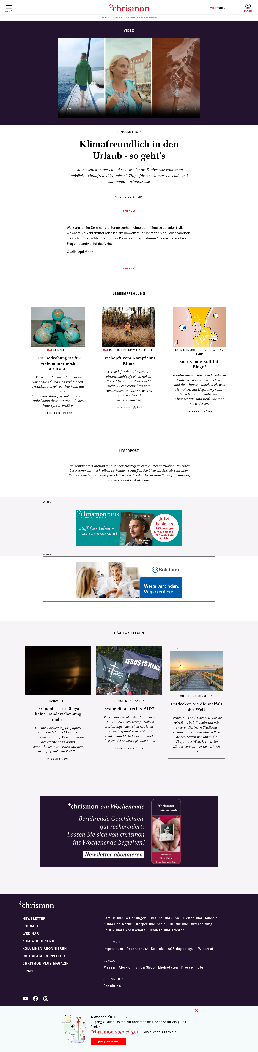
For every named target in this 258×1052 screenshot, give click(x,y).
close (196, 1010)
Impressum (113, 949)
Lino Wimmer (123, 407)
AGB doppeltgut (181, 949)
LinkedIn (136, 480)
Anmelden (248, 8)
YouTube (25, 998)
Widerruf (206, 949)
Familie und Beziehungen (125, 918)
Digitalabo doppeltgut (45, 956)
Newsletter (34, 919)
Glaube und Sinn (165, 918)
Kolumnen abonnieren (45, 948)
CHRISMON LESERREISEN (196, 696)
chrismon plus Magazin (46, 963)
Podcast (31, 926)
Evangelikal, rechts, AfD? (129, 709)
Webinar (31, 934)
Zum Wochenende (40, 941)
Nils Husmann (52, 412)
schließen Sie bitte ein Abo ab (150, 470)
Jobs (200, 967)
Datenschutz (137, 949)
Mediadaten (168, 967)
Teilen (128, 211)
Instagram (181, 475)
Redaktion (112, 986)
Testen (217, 8)
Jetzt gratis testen (108, 1041)
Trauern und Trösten (167, 930)
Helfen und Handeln (200, 918)
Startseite (105, 18)
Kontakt (157, 949)
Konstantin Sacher (124, 748)
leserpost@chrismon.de (117, 475)
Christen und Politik (129, 700)
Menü (9, 11)
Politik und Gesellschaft (124, 930)
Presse (187, 967)
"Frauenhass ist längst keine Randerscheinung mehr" (58, 714)
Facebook (115, 480)
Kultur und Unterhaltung (191, 924)
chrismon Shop (141, 967)
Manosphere (58, 700)
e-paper (30, 971)
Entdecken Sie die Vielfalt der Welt (196, 707)
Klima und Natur (117, 924)
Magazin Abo (114, 967)
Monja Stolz (53, 758)
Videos (115, 18)
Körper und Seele (151, 924)
